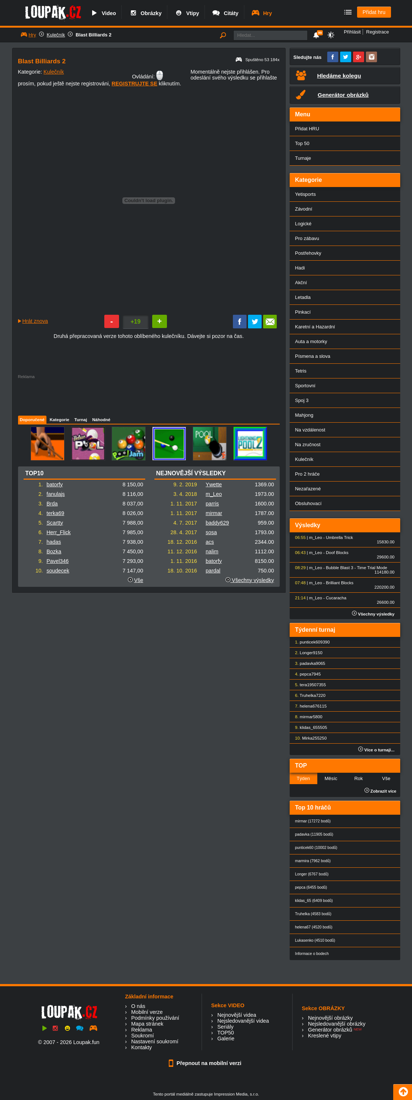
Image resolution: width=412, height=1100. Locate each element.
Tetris (301, 371)
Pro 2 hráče (307, 474)
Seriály (225, 1027)
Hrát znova (35, 321)
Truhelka (308, 695)
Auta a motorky (311, 341)
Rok (358, 778)
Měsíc (331, 778)
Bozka (53, 551)
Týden (303, 778)
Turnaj (80, 419)
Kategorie (59, 419)
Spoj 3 (302, 400)
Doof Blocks (337, 552)
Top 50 (302, 143)
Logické (303, 223)
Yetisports (305, 194)
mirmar (214, 513)
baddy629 (217, 523)
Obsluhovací (308, 503)
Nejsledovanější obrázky (337, 1024)
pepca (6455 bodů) (311, 887)
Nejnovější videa (236, 1015)
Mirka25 (309, 738)
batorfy (54, 484)
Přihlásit (352, 32)
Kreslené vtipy (324, 1036)
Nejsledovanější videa (243, 1021)
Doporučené (32, 419)
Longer (306, 653)
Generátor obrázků (330, 1030)
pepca (305, 674)
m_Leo (214, 494)
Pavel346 (57, 561)
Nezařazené (308, 488)
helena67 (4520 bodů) (313, 927)
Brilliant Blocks (339, 583)
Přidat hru (374, 12)
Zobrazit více (380, 791)
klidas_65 (309, 727)
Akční (301, 282)
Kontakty (141, 1047)
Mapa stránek (147, 1024)
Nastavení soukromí (154, 1041)
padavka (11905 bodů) (314, 834)
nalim (212, 551)
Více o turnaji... (376, 750)
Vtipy (186, 13)
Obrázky (145, 13)
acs (210, 542)
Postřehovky (308, 253)
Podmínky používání (155, 1018)
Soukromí (142, 1036)
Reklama (141, 1030)
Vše (138, 580)
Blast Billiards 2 (93, 35)
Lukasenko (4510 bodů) (315, 940)
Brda (51, 504)
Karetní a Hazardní (315, 326)
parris (212, 504)
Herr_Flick (58, 532)
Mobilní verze (147, 1012)
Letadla (303, 297)
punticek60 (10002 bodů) (316, 848)
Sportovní (305, 385)
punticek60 (310, 642)
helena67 (308, 706)
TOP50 (225, 1033)
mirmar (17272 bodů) (313, 821)
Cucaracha (336, 598)
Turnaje (303, 158)
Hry (261, 13)
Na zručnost (308, 444)
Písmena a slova (313, 356)
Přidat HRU (307, 128)
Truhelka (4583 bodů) (313, 914)
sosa (211, 532)
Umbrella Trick (339, 537)
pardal (213, 571)
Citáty (225, 13)
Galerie (225, 1038)
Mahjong (304, 415)
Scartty (54, 523)
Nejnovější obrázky (330, 1018)
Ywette (214, 484)
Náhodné (101, 419)
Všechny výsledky (250, 580)
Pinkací (303, 312)
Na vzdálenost (310, 430)
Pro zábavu (307, 238)
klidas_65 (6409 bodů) (314, 901)
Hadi (300, 268)
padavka (308, 663)
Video (103, 13)
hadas (53, 542)
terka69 (55, 513)
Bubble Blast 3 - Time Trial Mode (356, 567)
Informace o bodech (312, 954)
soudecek (57, 571)
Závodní (304, 209)
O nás (138, 1006)
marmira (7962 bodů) (313, 861)
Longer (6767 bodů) (312, 874)
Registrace (377, 32)
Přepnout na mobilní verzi (206, 1063)
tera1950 (308, 685)
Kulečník (56, 35)
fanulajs (55, 494)
